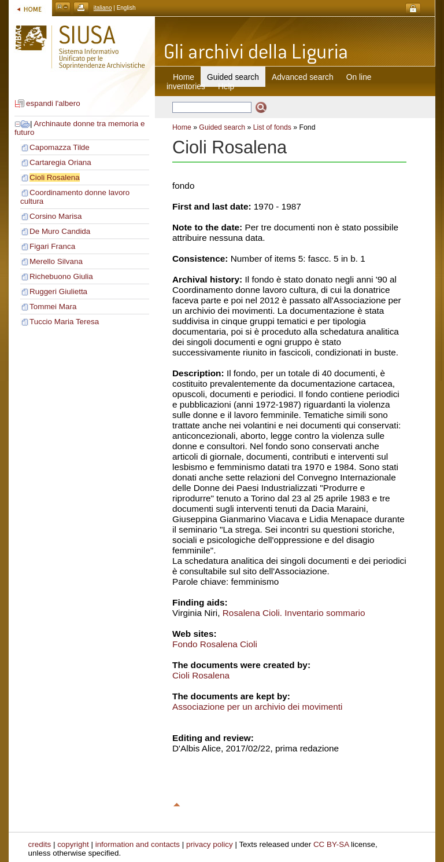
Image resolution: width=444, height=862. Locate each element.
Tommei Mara (52, 306)
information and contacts (137, 844)
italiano (103, 8)
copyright (73, 844)
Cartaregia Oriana (60, 162)
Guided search (222, 127)
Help (226, 86)
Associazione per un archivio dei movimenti (257, 706)
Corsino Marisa (55, 216)
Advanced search (303, 77)
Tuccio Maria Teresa (64, 321)
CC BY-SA (331, 844)
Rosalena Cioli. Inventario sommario (294, 613)
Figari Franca (52, 246)
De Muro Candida (59, 231)
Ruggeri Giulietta (58, 291)
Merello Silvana (56, 261)
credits (39, 844)
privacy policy (209, 844)
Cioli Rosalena (54, 177)
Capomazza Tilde (59, 147)
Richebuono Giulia (61, 276)
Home (183, 77)
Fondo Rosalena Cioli (214, 644)
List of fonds (272, 127)
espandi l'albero (53, 103)
